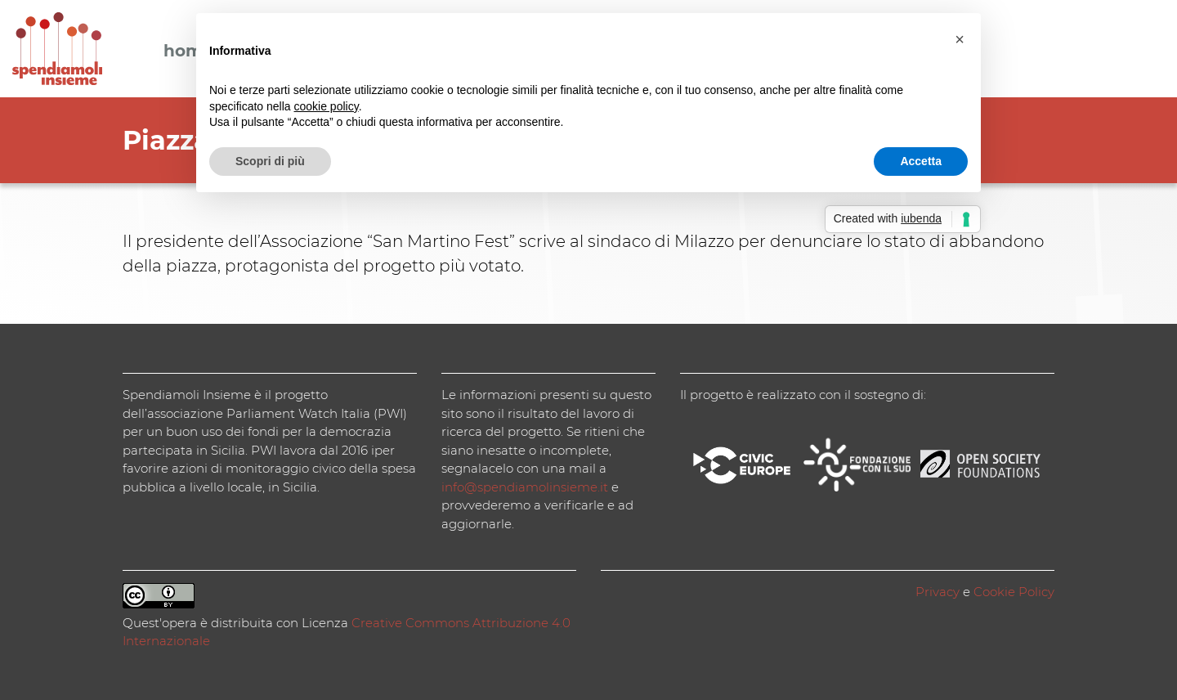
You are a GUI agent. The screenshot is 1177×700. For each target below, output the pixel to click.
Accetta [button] (921, 161)
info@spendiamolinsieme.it (524, 487)
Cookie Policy (1013, 591)
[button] (960, 39)
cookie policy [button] (326, 106)
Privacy (937, 591)
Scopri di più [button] (270, 161)
